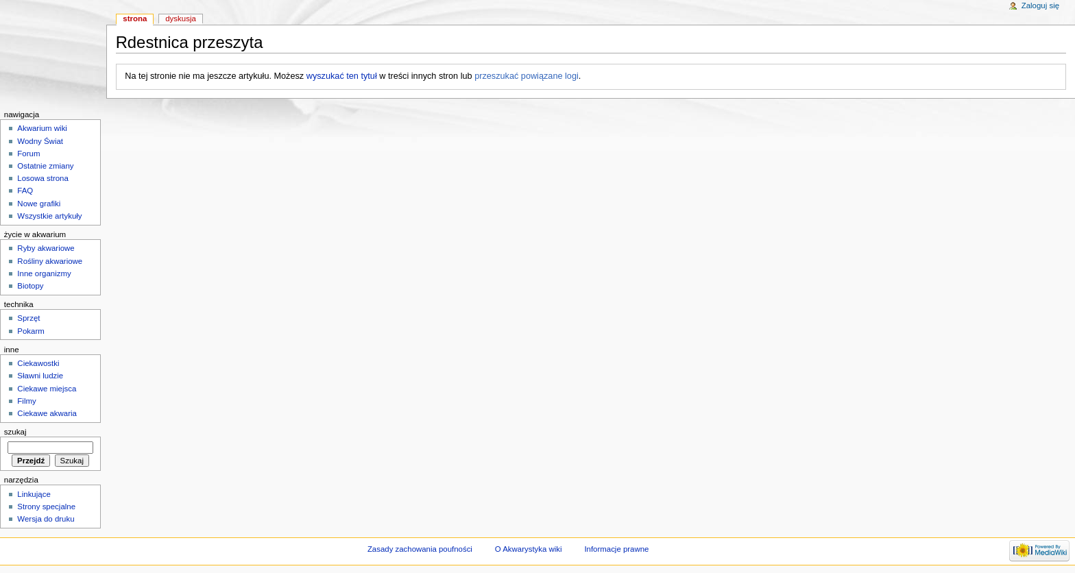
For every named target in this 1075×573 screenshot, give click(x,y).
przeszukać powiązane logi (526, 76)
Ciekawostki (38, 363)
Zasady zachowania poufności (419, 549)
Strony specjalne (46, 506)
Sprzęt (28, 318)
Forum (28, 153)
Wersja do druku (45, 519)
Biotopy (30, 286)
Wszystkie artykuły (49, 216)
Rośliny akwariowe (49, 261)
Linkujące (33, 494)
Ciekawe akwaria (47, 413)
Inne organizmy (44, 273)
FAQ (25, 190)
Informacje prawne (616, 549)
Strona (135, 18)
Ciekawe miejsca (46, 389)
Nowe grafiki (38, 203)
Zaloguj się (1040, 5)
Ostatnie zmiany (45, 166)
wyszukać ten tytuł (341, 76)
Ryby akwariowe (45, 248)
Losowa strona (43, 178)
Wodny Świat (40, 141)
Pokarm (30, 331)
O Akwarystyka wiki (528, 549)
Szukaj (15, 432)
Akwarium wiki (42, 128)
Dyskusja (180, 18)
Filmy (26, 401)
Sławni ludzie (40, 375)
